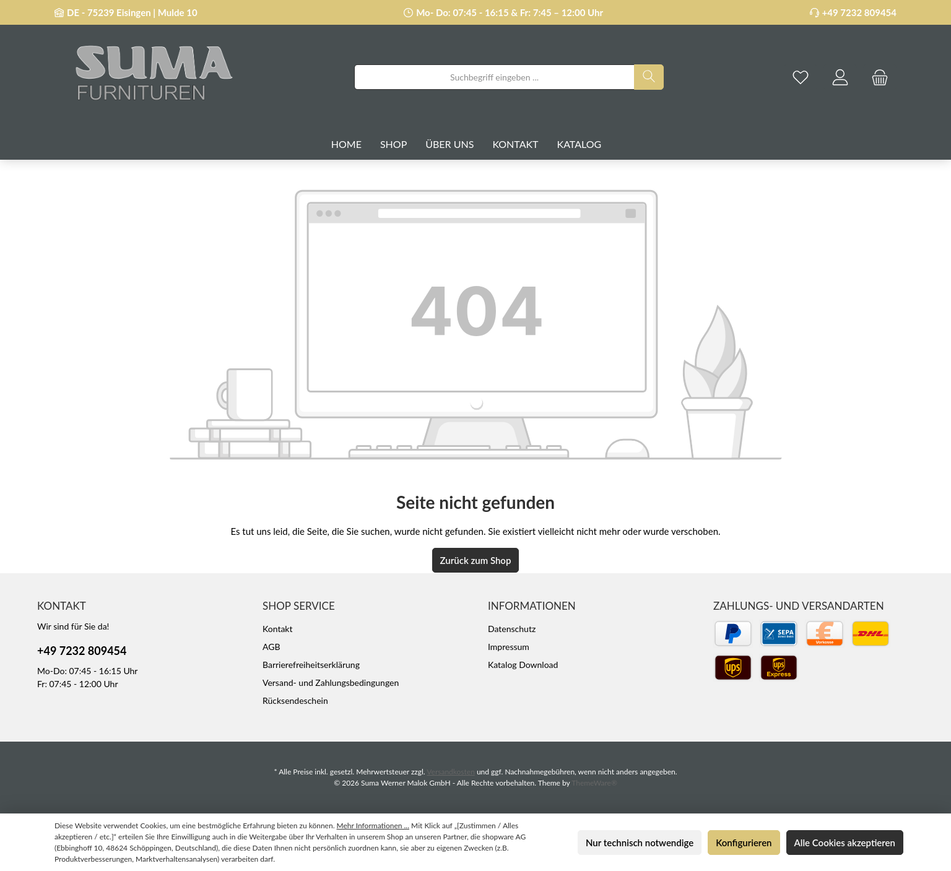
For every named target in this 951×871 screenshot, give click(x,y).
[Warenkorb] (880, 77)
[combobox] (494, 77)
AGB (271, 646)
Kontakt (278, 628)
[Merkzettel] (800, 77)
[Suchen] (649, 77)
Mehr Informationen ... (373, 825)
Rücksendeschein (295, 700)
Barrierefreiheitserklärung (311, 664)
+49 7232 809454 (859, 12)
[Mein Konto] (840, 77)
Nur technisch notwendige (639, 842)
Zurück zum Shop (475, 560)
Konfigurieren (743, 842)
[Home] (355, 144)
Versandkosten (451, 771)
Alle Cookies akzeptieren (844, 842)
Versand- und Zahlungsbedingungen (331, 682)
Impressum (508, 646)
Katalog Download (523, 664)
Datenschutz (512, 628)
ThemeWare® (594, 782)
